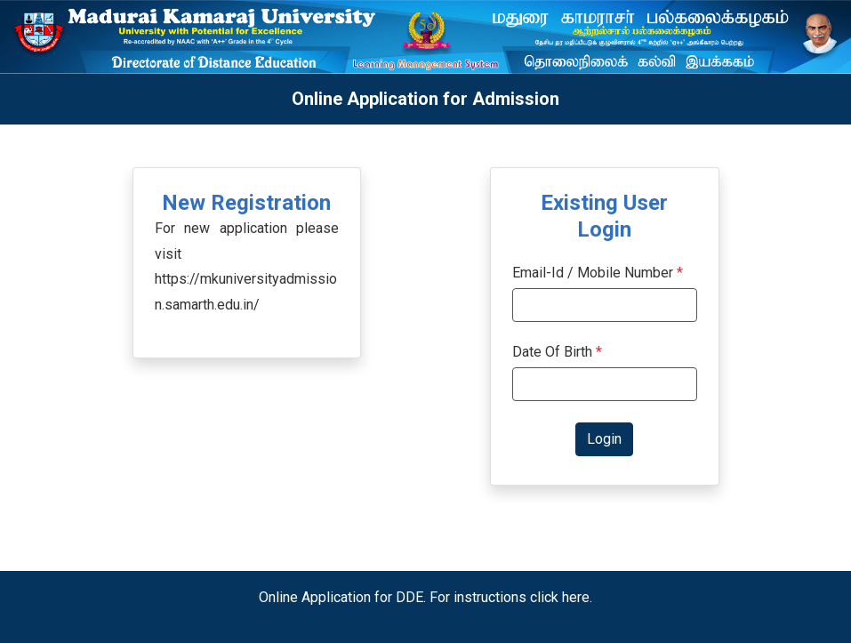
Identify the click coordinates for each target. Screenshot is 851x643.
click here (560, 597)
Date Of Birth (557, 351)
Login (604, 438)
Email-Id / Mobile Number (592, 272)
